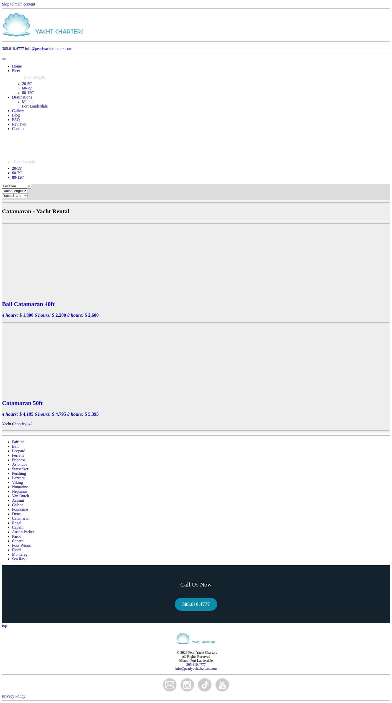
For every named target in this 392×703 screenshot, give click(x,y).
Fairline (18, 442)
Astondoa (19, 464)
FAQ (16, 120)
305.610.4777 (13, 48)
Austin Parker (23, 532)
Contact (18, 128)
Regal (16, 523)
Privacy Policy (14, 696)
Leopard (18, 451)
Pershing (19, 473)
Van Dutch (20, 496)
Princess (18, 460)
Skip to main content (18, 4)
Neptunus (19, 491)
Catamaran (20, 518)
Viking (17, 482)
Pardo (16, 536)
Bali (15, 446)
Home (17, 66)
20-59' (27, 84)
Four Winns (21, 545)
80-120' (28, 92)
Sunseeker (20, 469)
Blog (16, 115)
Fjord (16, 550)
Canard (18, 541)
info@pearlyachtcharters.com (48, 48)
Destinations (22, 97)
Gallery (18, 110)
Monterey (20, 554)
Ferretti (18, 455)
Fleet (16, 70)
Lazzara (18, 478)
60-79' (27, 88)
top (4, 625)
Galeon (18, 505)
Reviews (19, 124)
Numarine (20, 487)
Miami (27, 102)
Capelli (18, 527)
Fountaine (20, 509)
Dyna (16, 514)
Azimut (18, 500)
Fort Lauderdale (35, 106)
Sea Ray (18, 559)
